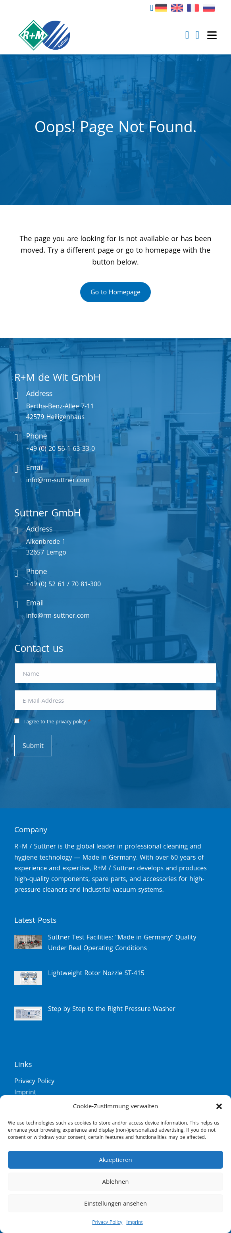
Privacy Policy (107, 1222)
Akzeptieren (115, 1159)
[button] (219, 1106)
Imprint (134, 1222)
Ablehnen (115, 1181)
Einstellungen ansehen (115, 1203)
